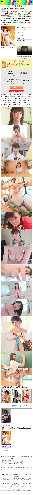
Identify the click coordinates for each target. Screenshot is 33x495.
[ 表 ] (6, 47)
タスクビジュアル (10, 20)
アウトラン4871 (6, 18)
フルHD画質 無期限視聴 (13, 80)
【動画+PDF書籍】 (6, 22)
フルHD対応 (9, 6)
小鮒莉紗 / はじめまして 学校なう (16, 406)
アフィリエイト (17, 484)
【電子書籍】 (25, 20)
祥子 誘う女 (27, 405)
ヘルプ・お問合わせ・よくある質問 (19, 474)
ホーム (3, 6)
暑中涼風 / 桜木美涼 (6, 447)
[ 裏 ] (11, 47)
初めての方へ (6, 474)
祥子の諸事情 (6, 425)
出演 (19, 27)
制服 (30, 35)
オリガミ (18, 20)
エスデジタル (25, 32)
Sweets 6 (6, 405)
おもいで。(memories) (18, 18)
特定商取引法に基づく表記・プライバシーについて (14, 483)
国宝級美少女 (27, 16)
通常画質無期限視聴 (11, 72)
